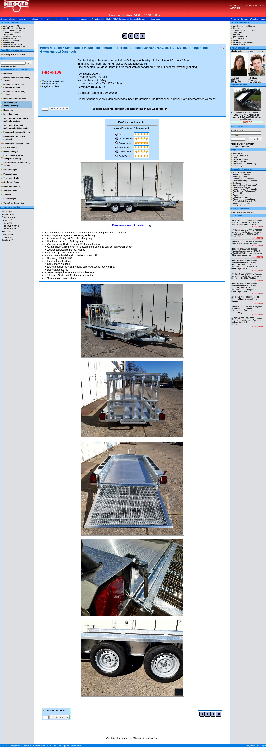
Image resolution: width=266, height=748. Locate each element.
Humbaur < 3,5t (11, 226)
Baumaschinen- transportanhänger (24, 19)
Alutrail (7, 211)
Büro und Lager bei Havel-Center (67, 746)
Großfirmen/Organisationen (14, 32)
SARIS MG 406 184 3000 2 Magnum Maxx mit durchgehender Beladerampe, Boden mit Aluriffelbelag (246, 309)
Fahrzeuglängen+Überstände (245, 189)
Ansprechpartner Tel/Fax (242, 42)
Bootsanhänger (10, 170)
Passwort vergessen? (240, 147)
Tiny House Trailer (11, 178)
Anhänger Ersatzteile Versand (14, 46)
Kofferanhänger (10, 147)
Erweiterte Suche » (8, 66)
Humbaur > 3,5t (11, 228)
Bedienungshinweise (241, 175)
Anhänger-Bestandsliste (12, 44)
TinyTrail (7, 240)
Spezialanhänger (10, 190)
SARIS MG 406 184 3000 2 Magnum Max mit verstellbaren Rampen (246, 242)
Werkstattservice (239, 161)
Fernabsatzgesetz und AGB (244, 30)
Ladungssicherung (240, 197)
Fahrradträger (9, 199)
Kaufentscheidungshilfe (12, 36)
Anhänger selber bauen (242, 203)
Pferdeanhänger (10, 174)
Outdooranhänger (11, 182)
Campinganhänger (11, 186)
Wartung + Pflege (240, 177)
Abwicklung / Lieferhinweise (13, 28)
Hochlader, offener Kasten (14, 99)
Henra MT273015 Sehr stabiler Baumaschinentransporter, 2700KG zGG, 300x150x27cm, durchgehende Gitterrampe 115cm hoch (246, 252)
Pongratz (8, 234)
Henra (7, 223)
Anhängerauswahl (9, 38)
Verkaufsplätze (239, 44)
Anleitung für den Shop (11, 26)
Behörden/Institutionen (12, 30)
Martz (6, 231)
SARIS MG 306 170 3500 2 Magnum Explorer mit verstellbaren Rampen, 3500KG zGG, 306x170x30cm (246, 276)
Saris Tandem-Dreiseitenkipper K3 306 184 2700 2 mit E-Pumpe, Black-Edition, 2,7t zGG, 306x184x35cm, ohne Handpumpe (247, 116)
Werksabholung (49, 83)
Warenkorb (254, 19)
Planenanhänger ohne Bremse (16, 132)
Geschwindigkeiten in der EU (244, 201)
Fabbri (7, 220)
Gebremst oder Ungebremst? (245, 185)
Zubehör (7, 195)
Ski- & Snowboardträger (14, 203)
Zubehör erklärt (239, 195)
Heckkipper (8, 110)
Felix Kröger (261, 746)
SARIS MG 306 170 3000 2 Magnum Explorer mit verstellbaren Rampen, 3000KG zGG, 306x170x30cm (246, 222)
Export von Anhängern (12, 40)
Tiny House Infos (239, 205)
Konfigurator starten (14, 54)
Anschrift (236, 34)
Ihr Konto (244, 19)
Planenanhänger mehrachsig (16, 143)
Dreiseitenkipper (10, 114)
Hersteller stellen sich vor (243, 212)
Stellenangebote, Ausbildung (244, 163)
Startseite (4, 19)
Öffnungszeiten (239, 38)
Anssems (8, 214)
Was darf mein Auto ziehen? (244, 191)
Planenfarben (8, 42)
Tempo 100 (237, 193)
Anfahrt (235, 40)
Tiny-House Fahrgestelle (10, 746)
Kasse (263, 19)
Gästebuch (237, 153)
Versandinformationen (52, 81)
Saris (7, 237)
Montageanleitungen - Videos (245, 181)
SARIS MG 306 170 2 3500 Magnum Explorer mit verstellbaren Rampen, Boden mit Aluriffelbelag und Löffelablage (246, 321)
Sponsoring (237, 166)
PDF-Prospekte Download (243, 173)
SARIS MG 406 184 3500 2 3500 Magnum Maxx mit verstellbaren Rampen (245, 299)
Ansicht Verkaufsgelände (242, 36)
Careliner (8, 217)
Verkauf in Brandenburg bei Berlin (37, 746)
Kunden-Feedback (240, 155)
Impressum (237, 32)
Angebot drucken (49, 86)
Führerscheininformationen (244, 199)
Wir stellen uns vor (240, 159)
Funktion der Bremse (241, 187)
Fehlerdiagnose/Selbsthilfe (244, 179)
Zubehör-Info (8, 34)
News (235, 157)
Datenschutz (238, 28)
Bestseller (7, 73)
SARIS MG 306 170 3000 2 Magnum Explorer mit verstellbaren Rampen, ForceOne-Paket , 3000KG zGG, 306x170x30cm (246, 233)
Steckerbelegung (240, 183)
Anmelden (235, 19)
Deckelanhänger (10, 152)
